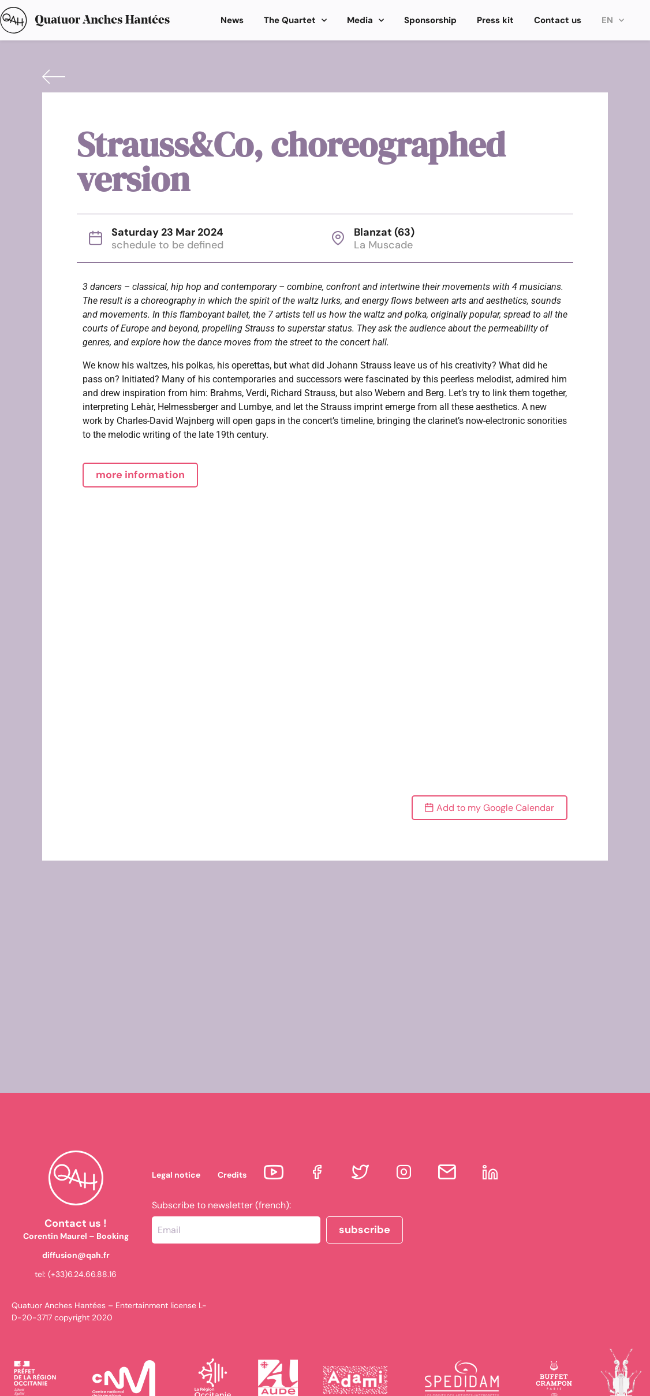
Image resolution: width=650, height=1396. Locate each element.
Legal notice (176, 1175)
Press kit (495, 20)
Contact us (557, 20)
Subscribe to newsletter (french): (221, 1205)
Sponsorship (430, 20)
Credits (232, 1175)
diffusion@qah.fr (76, 1255)
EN (613, 20)
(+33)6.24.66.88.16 (82, 1274)
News (232, 20)
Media (365, 20)
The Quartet (295, 20)
